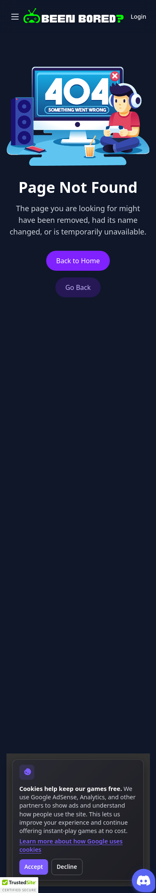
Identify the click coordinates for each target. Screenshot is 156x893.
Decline (67, 867)
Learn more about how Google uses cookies (70, 845)
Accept (33, 867)
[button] (19, 885)
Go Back (78, 287)
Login (138, 16)
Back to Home (78, 260)
